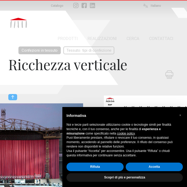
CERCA (132, 38)
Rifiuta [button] (95, 167)
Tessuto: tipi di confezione (88, 50)
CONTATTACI (161, 38)
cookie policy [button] (126, 133)
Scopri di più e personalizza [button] (124, 177)
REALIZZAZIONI (102, 38)
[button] (180, 115)
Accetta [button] (154, 167)
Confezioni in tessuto (40, 50)
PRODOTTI (68, 38)
